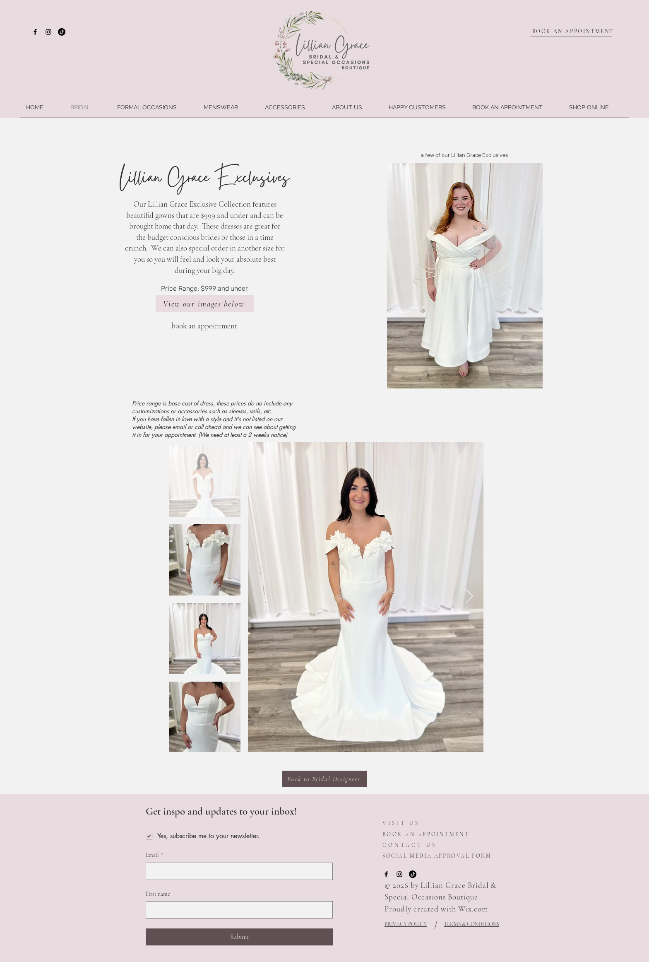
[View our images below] (205, 303)
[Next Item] (469, 597)
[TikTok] (61, 32)
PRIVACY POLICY (406, 924)
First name (158, 893)
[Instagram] (48, 32)
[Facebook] (35, 32)
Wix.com (473, 909)
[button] (465, 275)
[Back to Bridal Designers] (324, 779)
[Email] (236, 871)
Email (154, 855)
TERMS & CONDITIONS (471, 924)
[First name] (236, 910)
